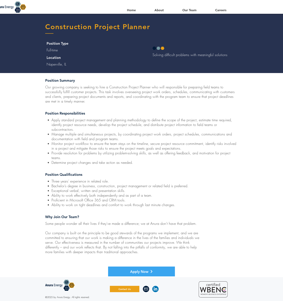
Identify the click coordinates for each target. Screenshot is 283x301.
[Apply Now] (141, 271)
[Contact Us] (124, 289)
